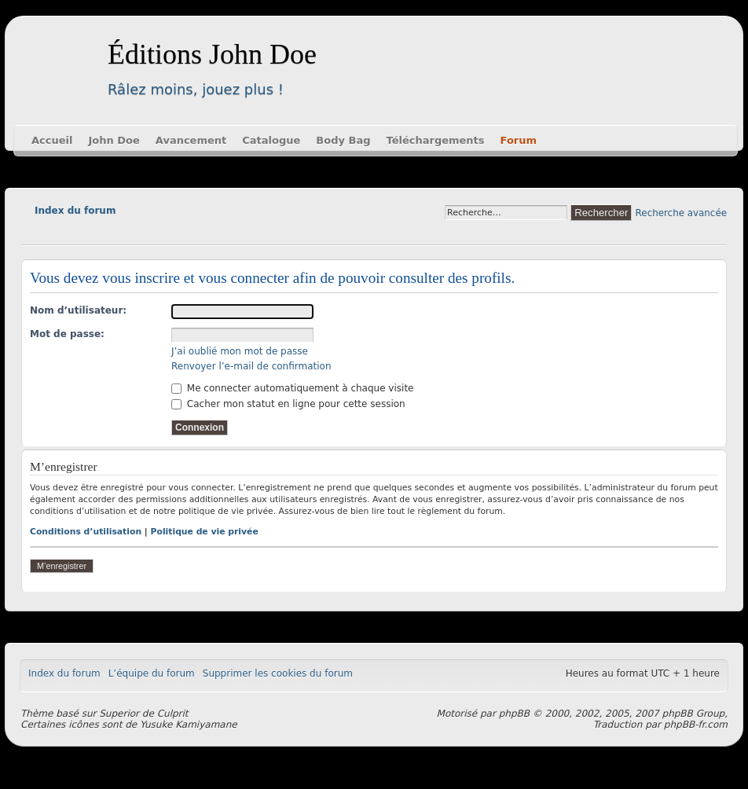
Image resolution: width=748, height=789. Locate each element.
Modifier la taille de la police (32, 233)
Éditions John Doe (212, 54)
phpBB (514, 713)
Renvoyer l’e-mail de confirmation (251, 366)
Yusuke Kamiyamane (188, 724)
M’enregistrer (61, 566)
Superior (119, 713)
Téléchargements (436, 140)
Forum (518, 140)
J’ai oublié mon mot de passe (239, 351)
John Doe (113, 140)
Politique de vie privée (204, 532)
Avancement (191, 140)
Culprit (173, 713)
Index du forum (75, 210)
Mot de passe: (67, 333)
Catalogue (271, 140)
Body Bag (343, 140)
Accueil (51, 140)
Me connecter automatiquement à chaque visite (292, 388)
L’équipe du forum (151, 673)
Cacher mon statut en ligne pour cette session (288, 403)
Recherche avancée (681, 212)
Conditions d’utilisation (85, 532)
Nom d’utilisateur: (78, 310)
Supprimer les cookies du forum (278, 673)
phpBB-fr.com (696, 724)
